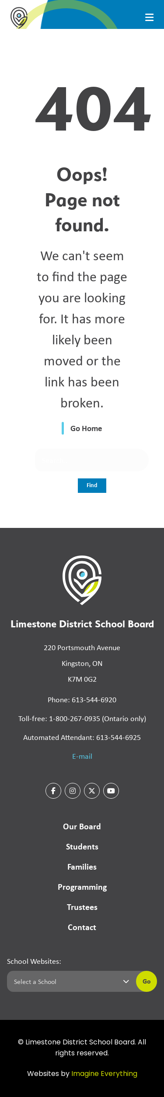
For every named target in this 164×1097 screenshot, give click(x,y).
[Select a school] (70, 981)
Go (147, 981)
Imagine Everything (104, 1074)
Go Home (86, 428)
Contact (82, 927)
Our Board (82, 826)
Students (82, 846)
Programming (82, 886)
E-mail (82, 755)
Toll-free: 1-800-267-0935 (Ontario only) (82, 718)
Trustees (82, 907)
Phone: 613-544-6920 (82, 699)
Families (82, 866)
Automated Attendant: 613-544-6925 (82, 737)
